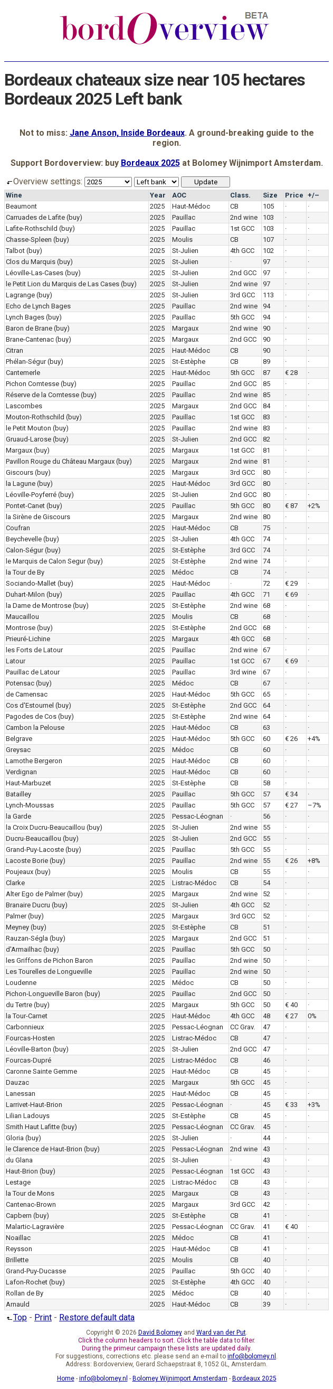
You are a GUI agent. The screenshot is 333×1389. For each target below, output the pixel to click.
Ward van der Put (221, 1332)
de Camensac (26, 694)
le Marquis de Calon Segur (45, 561)
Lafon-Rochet (26, 1282)
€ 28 (291, 373)
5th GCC (242, 317)
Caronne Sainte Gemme (41, 1071)
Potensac (20, 683)
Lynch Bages (25, 317)
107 (268, 239)
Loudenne (21, 983)
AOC (179, 195)
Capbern (19, 1215)
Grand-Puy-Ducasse (36, 1271)
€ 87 (291, 506)
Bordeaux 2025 (150, 163)
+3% (314, 1105)
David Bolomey (160, 1332)
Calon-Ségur (24, 550)
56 (266, 816)
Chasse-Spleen (29, 239)
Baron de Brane (29, 328)
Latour (15, 661)
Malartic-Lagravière (35, 1227)
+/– (313, 195)
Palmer (16, 916)
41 (266, 1215)
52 (266, 894)
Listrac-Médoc (194, 883)
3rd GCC (242, 295)
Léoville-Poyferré (31, 495)
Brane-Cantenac (30, 339)
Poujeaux (19, 872)
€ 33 (291, 1105)
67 (266, 650)
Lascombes (24, 406)
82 (266, 439)
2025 (157, 206)
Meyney (17, 927)
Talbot (15, 251)
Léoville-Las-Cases (34, 273)
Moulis (182, 239)
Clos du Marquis (30, 262)
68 (266, 605)
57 (266, 794)
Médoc (183, 572)
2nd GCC (243, 273)
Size (270, 195)
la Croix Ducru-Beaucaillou (45, 827)
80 (266, 472)
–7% (314, 805)
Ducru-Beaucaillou (33, 838)
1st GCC (242, 228)
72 (266, 583)
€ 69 (291, 594)
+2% (314, 506)
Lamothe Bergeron (34, 761)
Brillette (17, 1260)
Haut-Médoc (191, 206)
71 (266, 594)
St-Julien (185, 251)
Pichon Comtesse (32, 384)
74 (266, 539)
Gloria (15, 1138)
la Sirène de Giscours (38, 517)
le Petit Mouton (28, 428)
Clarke (15, 883)
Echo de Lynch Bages (38, 306)
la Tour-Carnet (26, 1016)
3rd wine (243, 672)
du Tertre (19, 1005)
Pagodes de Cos (31, 716)
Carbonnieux (25, 1027)
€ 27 (291, 805)
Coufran (18, 528)
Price (294, 195)
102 (268, 251)
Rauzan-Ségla (27, 938)
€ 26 (291, 739)
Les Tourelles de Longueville (49, 971)
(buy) (74, 217)
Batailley (18, 794)
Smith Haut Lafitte (33, 1127)
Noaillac (18, 1238)
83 (266, 417)
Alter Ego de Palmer (35, 894)
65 (266, 694)
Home (65, 1378)
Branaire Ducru (28, 905)
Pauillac (183, 217)
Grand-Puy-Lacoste (35, 849)
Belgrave (19, 739)
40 (266, 1260)
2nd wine (244, 217)
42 (266, 1204)
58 (266, 783)
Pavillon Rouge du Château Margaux (60, 461)
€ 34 (291, 794)
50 (266, 949)
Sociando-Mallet (31, 583)
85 (266, 384)
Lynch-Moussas (30, 805)
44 (266, 1138)
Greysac (18, 750)
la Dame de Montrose (38, 605)
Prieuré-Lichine (28, 639)
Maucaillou (22, 617)
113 (268, 295)
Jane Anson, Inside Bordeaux (127, 133)
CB (234, 206)
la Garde (18, 816)
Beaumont (21, 206)
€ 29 (291, 583)
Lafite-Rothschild (32, 228)
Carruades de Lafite (35, 217)
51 (266, 927)
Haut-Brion (22, 1171)
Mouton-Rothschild (35, 417)
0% (312, 1016)
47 (266, 1027)
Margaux (185, 328)
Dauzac (17, 1082)
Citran (14, 350)
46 (266, 1060)
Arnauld (18, 1304)
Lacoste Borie (27, 861)
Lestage (18, 1182)
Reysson (19, 1249)
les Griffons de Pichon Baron (49, 960)
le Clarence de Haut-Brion (44, 1149)
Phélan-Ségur (26, 361)
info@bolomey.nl (251, 1356)
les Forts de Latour (34, 650)
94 (266, 306)
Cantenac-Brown (31, 1204)
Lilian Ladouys (28, 1116)
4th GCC (242, 251)
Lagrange (20, 295)
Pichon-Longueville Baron (44, 994)
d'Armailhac (24, 949)
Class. (240, 195)
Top (15, 1317)
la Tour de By (25, 572)
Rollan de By (24, 1293)
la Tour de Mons (30, 1193)
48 (266, 1016)
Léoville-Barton (28, 1049)
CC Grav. (242, 1027)
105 (268, 206)
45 (266, 1071)
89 (266, 361)
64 (266, 705)
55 (266, 827)
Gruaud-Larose (28, 439)
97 (266, 262)
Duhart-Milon (25, 594)
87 (266, 373)
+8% (314, 861)
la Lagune (20, 483)
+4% (314, 739)
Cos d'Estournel (30, 705)
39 (266, 1304)
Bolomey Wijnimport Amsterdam (179, 1378)
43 (266, 1149)
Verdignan (21, 772)
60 (266, 739)
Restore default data (97, 1317)
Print (43, 1317)
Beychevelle (24, 539)
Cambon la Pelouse (35, 727)
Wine (14, 195)
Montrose (20, 628)
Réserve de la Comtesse (42, 395)
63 (266, 727)
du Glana (19, 1160)
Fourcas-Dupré (28, 1060)
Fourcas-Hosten (30, 1038)
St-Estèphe (188, 361)
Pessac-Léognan (197, 816)
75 (266, 528)
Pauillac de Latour (33, 672)
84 (266, 406)
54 (266, 883)
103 (268, 217)
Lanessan (20, 1093)
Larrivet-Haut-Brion (34, 1105)
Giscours (19, 472)
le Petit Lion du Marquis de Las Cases (62, 284)
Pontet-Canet (25, 506)
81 (266, 450)
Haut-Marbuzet (28, 783)
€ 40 (291, 1005)
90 (266, 328)
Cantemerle (23, 373)
